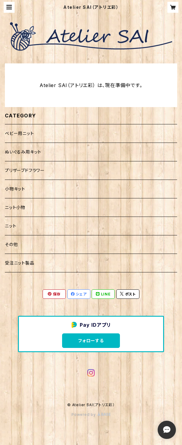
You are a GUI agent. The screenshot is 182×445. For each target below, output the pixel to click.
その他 (11, 244)
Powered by (91, 414)
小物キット (15, 188)
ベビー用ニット (19, 133)
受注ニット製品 (19, 262)
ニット (10, 225)
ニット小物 (15, 207)
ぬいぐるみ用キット (23, 151)
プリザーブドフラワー (25, 170)
